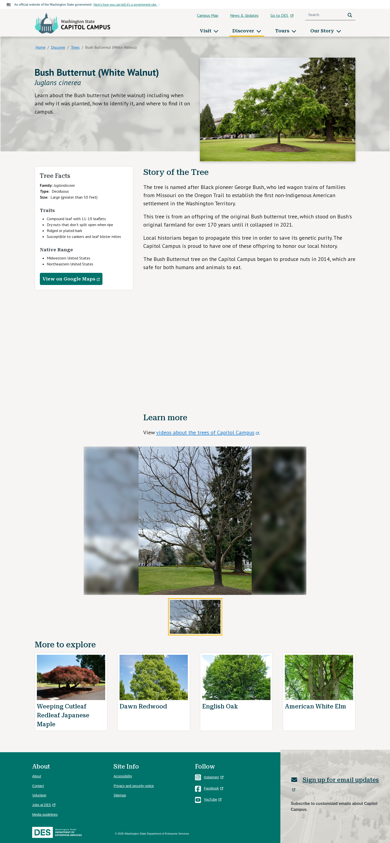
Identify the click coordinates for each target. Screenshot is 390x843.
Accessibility (123, 776)
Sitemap (120, 795)
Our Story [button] (322, 30)
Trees (75, 47)
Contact (38, 786)
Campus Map (207, 15)
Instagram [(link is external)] (213, 777)
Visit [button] (206, 30)
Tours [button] (283, 30)
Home (40, 47)
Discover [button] (243, 30)
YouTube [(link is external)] (213, 799)
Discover (58, 47)
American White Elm (315, 706)
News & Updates (244, 15)
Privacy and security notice (134, 786)
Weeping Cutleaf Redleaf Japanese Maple (63, 715)
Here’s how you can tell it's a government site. (125, 4)
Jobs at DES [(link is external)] (43, 805)
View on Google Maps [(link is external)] (71, 279)
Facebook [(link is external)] (213, 788)
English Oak (220, 706)
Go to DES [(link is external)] (281, 15)
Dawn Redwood (143, 706)
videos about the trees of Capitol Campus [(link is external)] (207, 432)
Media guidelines (45, 815)
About (36, 776)
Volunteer (39, 795)
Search (350, 14)
